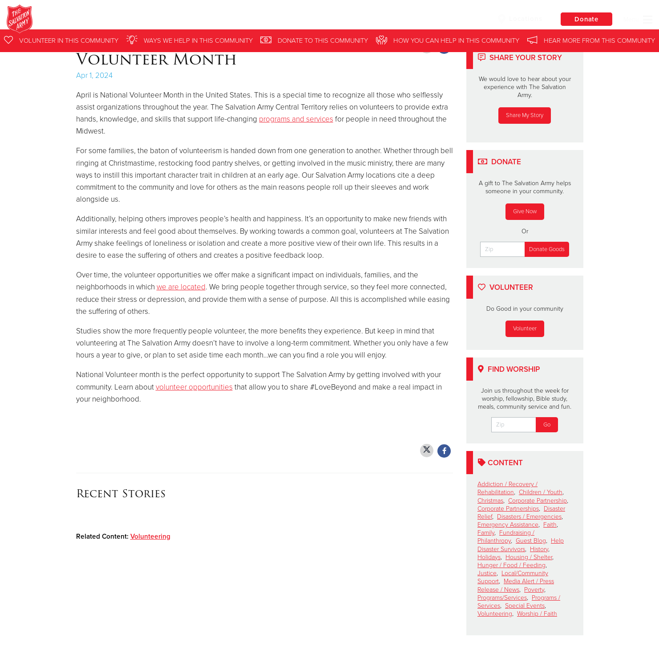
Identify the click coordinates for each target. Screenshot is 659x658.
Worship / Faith (537, 613)
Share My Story (524, 115)
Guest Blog (531, 540)
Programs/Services (502, 597)
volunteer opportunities (194, 387)
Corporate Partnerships (508, 508)
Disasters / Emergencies (529, 516)
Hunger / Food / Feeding (511, 565)
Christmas (490, 500)
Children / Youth (540, 492)
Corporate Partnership (537, 500)
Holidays (489, 557)
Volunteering (150, 536)
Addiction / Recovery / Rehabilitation (507, 488)
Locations (518, 19)
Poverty (534, 589)
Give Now (525, 211)
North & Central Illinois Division (162, 20)
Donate (585, 20)
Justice (487, 573)
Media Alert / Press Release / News (515, 585)
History (539, 549)
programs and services (296, 119)
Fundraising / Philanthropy (505, 536)
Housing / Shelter (528, 557)
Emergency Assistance (507, 524)
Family (485, 532)
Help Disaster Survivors (520, 544)
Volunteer (525, 328)
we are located (181, 287)
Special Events (525, 605)
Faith (550, 524)
